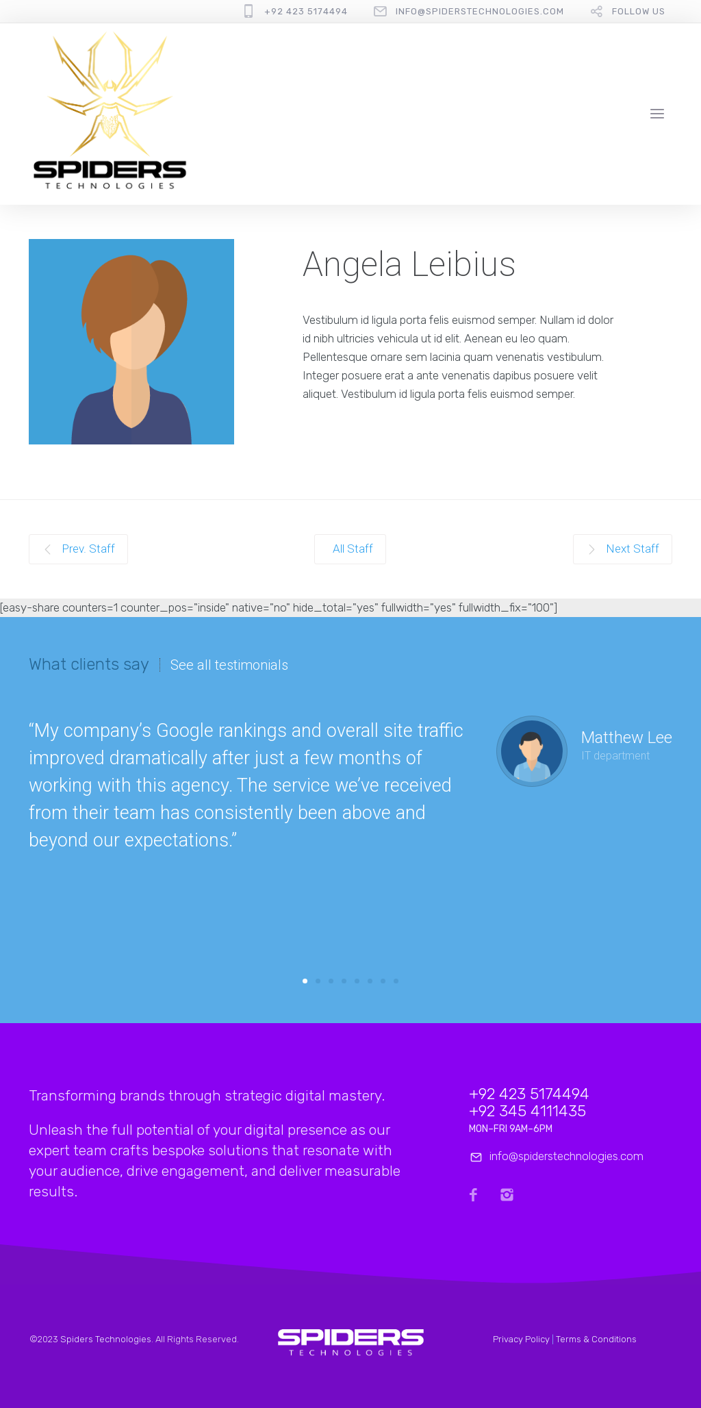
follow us (638, 11)
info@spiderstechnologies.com (480, 11)
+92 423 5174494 (306, 11)
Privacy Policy (521, 1339)
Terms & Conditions (596, 1339)
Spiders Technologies (105, 1339)
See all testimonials (229, 665)
